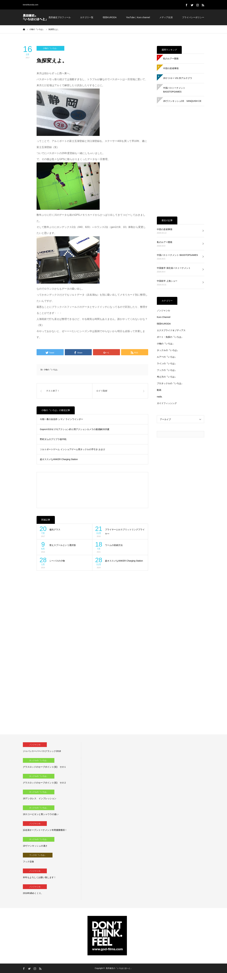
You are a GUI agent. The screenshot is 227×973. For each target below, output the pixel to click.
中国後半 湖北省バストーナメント (174, 268)
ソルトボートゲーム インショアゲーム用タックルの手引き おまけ (72, 449)
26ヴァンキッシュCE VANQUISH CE (182, 101)
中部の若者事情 (171, 68)
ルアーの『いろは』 (167, 357)
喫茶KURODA (110, 17)
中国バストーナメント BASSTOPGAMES (174, 90)
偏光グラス (54, 529)
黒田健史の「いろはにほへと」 (119, 968)
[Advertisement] (92, 490)
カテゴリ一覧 (86, 17)
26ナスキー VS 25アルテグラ (177, 78)
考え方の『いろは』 (167, 376)
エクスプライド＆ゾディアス (171, 330)
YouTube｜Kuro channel (138, 17)
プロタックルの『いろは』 (170, 383)
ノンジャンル (163, 310)
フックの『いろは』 (167, 370)
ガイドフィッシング (167, 403)
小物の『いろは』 (50, 48)
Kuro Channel (163, 317)
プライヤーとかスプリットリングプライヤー (125, 531)
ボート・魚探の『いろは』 (170, 337)
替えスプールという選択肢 (62, 545)
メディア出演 (166, 17)
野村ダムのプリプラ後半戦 (53, 439)
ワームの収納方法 (114, 545)
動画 (159, 390)
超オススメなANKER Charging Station (59, 459)
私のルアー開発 (171, 58)
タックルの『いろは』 (168, 350)
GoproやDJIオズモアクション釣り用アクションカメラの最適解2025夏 (74, 429)
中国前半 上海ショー (167, 281)
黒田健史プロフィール (60, 17)
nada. (159, 396)
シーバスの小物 (57, 560)
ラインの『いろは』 (167, 363)
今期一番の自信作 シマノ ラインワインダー (61, 419)
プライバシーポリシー (193, 17)
